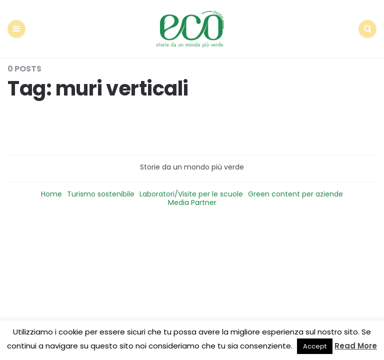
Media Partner (192, 203)
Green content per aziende (295, 194)
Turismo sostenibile (100, 194)
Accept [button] (314, 346)
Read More (355, 345)
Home (51, 194)
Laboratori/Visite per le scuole (191, 194)
